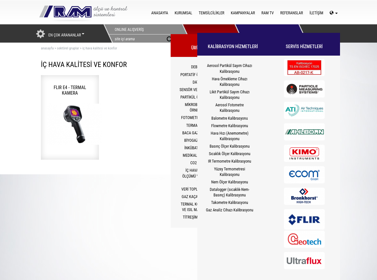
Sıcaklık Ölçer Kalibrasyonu (229, 154)
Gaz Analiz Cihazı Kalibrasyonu (229, 210)
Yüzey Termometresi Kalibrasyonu (229, 172)
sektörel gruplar (68, 48)
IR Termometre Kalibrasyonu (229, 161)
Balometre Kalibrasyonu (230, 118)
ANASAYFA (159, 13)
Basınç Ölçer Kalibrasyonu (229, 146)
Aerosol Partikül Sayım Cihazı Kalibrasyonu (229, 68)
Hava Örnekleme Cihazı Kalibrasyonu (229, 82)
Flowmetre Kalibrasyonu (229, 126)
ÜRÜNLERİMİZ (208, 33)
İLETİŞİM (316, 13)
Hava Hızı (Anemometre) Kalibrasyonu (230, 136)
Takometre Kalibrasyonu (229, 202)
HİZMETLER (261, 33)
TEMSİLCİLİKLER (212, 13)
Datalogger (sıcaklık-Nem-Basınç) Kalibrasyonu (229, 192)
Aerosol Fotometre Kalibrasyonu (229, 108)
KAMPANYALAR (243, 13)
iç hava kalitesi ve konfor (99, 48)
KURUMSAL (183, 13)
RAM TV (267, 13)
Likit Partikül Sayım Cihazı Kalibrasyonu (229, 95)
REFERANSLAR (291, 13)
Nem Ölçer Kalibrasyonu (229, 182)
